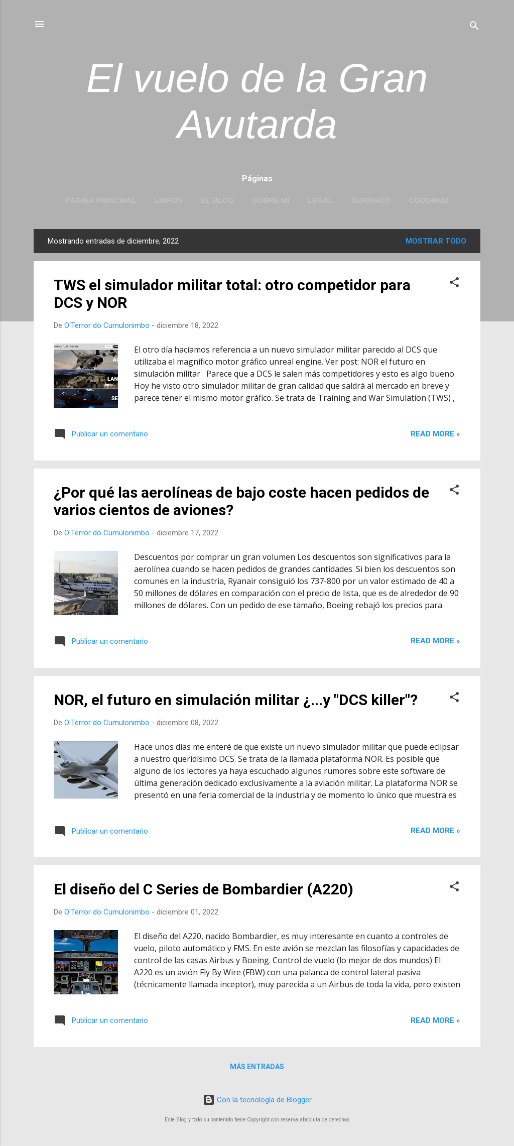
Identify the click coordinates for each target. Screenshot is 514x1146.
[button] (454, 284)
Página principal (101, 200)
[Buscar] (474, 27)
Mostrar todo (436, 241)
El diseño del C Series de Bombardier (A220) (203, 889)
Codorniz (429, 200)
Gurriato (371, 200)
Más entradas (257, 1067)
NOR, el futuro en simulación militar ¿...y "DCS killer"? (236, 700)
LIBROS (168, 200)
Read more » (435, 433)
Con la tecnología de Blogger (257, 1099)
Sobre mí (271, 200)
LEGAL (320, 200)
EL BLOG (217, 200)
